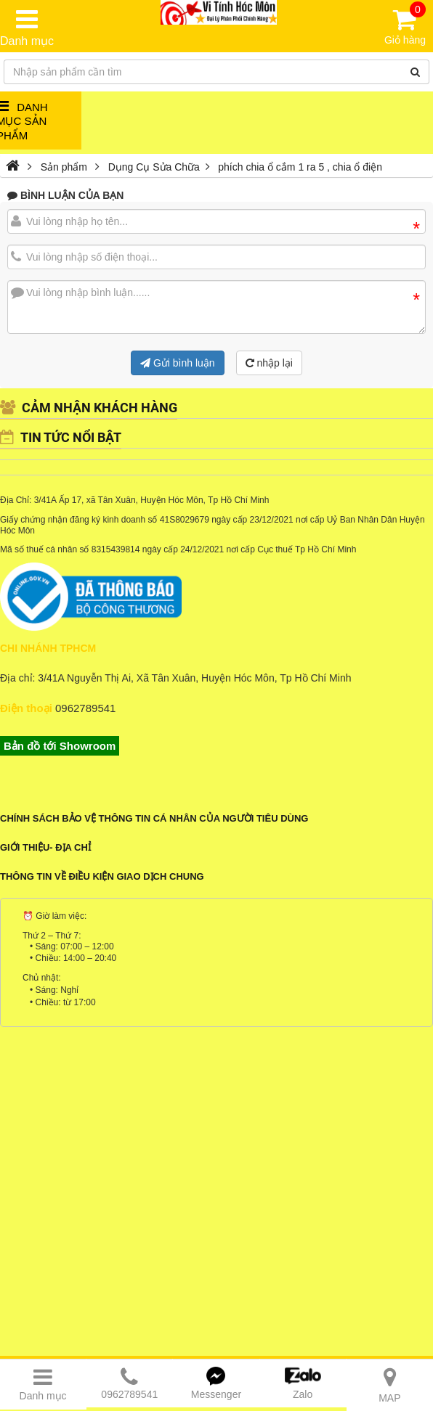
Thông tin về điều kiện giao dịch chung (102, 876)
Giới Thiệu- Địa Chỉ (45, 847)
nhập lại (269, 363)
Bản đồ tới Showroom (60, 746)
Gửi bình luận (177, 363)
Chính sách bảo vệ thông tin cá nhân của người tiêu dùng (154, 818)
